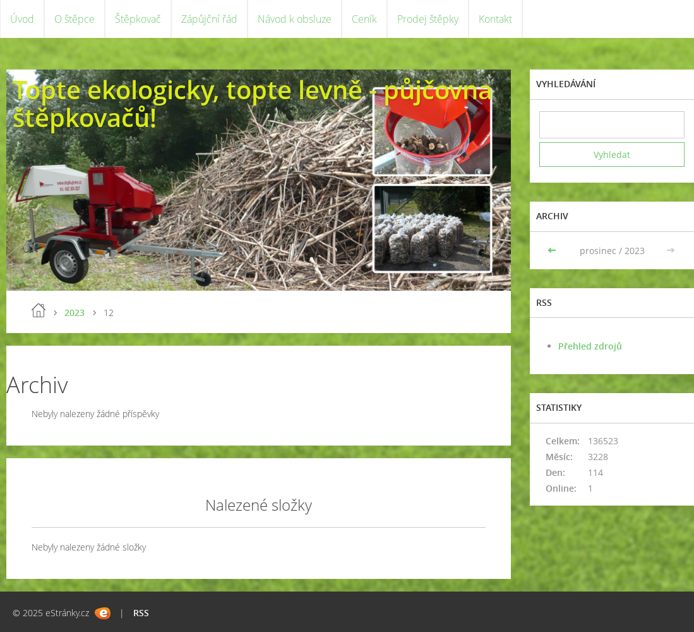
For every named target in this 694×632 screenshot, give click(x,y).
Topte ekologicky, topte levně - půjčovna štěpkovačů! (253, 103)
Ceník (364, 19)
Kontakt (495, 19)
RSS (141, 613)
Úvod (22, 19)
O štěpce (74, 19)
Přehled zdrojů (590, 346)
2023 (74, 313)
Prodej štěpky (427, 19)
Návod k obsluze (295, 19)
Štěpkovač (138, 19)
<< (553, 251)
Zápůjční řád (209, 19)
